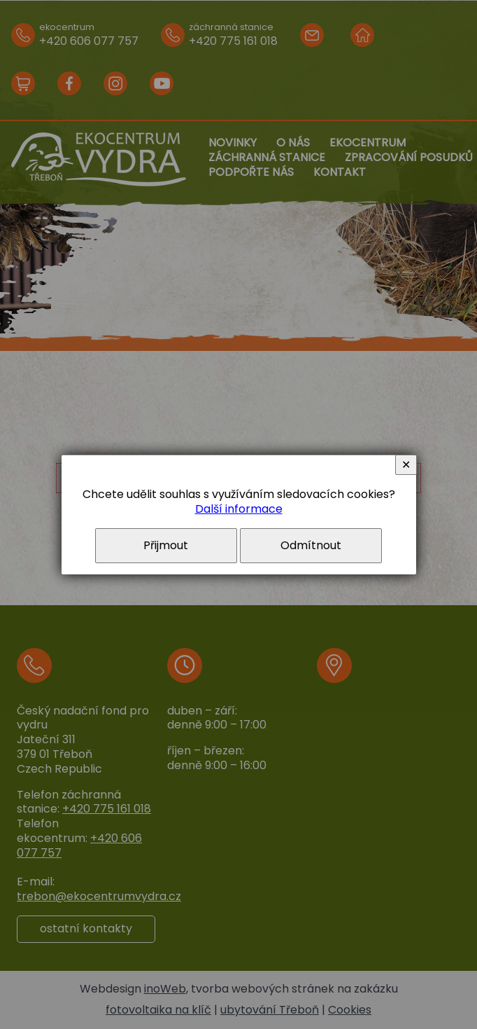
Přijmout (165, 545)
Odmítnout (310, 545)
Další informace (239, 509)
